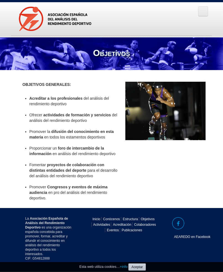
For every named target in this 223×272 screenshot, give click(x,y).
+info (124, 267)
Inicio (96, 219)
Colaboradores (145, 225)
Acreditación (122, 225)
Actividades (101, 225)
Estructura (130, 219)
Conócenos (111, 219)
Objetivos (148, 219)
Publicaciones (132, 230)
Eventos (113, 230)
